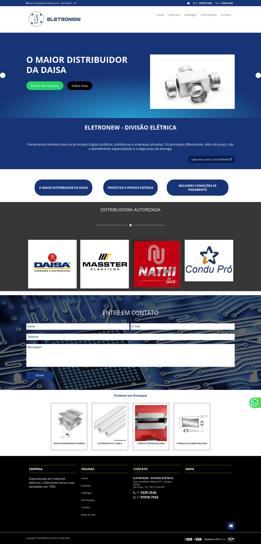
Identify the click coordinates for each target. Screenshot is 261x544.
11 (224, 3)
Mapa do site (88, 514)
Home (160, 15)
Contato (226, 15)
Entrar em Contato (45, 85)
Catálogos (190, 15)
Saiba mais (80, 85)
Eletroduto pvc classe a (110, 443)
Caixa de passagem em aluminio (69, 443)
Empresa (174, 15)
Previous (2, 75)
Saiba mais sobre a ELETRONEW (211, 159)
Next (258, 75)
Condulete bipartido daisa (151, 443)
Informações (209, 15)
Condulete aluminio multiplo (192, 443)
